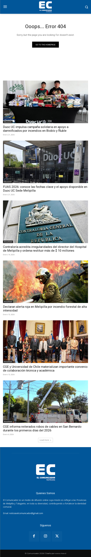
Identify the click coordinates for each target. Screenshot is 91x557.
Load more (45, 440)
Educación (8, 122)
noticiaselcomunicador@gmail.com (26, 513)
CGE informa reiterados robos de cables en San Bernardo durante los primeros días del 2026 (42, 428)
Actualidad (8, 242)
